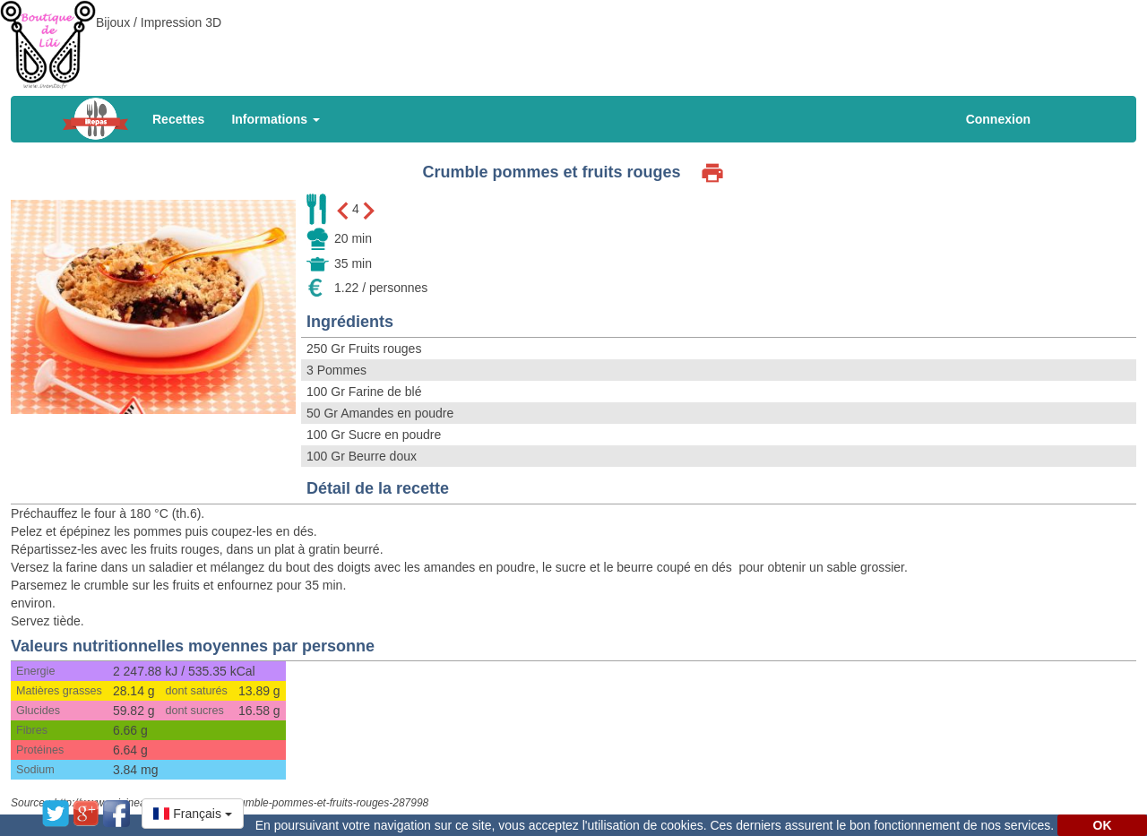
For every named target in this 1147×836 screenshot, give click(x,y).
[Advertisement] (573, 40)
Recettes (178, 119)
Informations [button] (275, 119)
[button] (193, 813)
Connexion (998, 119)
